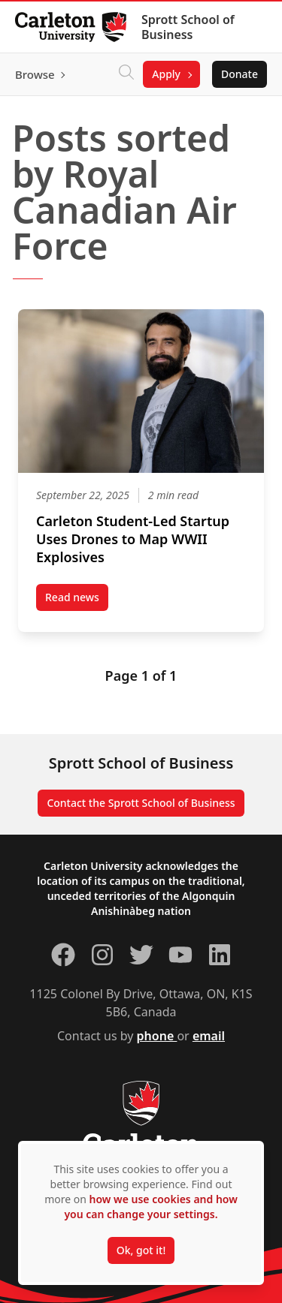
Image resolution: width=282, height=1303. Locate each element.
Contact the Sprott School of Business (141, 803)
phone (157, 1036)
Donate (239, 74)
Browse (35, 74)
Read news (76, 600)
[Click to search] (126, 74)
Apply (166, 74)
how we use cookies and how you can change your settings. (150, 1206)
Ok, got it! (141, 1250)
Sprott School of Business (188, 27)
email (209, 1036)
